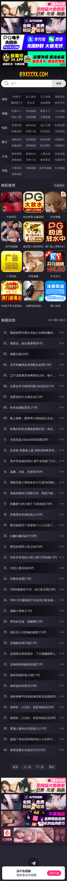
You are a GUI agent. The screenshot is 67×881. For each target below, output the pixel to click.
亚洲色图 (31, 139)
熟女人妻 (17, 117)
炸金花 (31, 102)
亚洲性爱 (17, 125)
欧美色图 (45, 139)
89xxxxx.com (33, 74)
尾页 (51, 767)
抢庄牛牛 (60, 102)
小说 (5, 156)
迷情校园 (17, 159)
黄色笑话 (45, 159)
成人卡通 (45, 125)
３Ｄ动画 (60, 111)
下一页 (40, 767)
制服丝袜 (17, 131)
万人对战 (45, 96)
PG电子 (16, 96)
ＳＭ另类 (60, 117)
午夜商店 (17, 168)
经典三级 (31, 131)
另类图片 (60, 145)
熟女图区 (45, 145)
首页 (15, 767)
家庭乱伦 (31, 153)
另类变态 (60, 131)
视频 (5, 113)
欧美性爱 (60, 125)
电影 (5, 128)
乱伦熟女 (45, 131)
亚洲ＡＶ (17, 111)
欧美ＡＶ (45, 111)
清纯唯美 (31, 145)
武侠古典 (60, 153)
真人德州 (31, 96)
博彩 (5, 99)
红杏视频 (60, 168)
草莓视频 (31, 168)
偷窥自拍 (17, 139)
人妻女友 (45, 153)
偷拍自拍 (31, 125)
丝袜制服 (31, 117)
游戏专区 (60, 96)
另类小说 (31, 159)
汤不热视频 (45, 168)
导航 (5, 170)
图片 (5, 142)
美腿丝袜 (17, 145)
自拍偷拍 (31, 111)
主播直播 (45, 117)
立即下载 (54, 873)
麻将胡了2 (16, 102)
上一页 (27, 767)
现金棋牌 (45, 102)
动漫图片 (60, 139)
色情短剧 (17, 174)
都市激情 (17, 153)
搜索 (58, 83)
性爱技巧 (60, 159)
